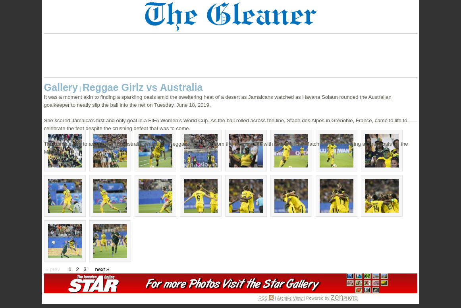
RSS (266, 298)
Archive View (289, 298)
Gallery (61, 87)
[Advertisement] (230, 55)
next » (102, 269)
